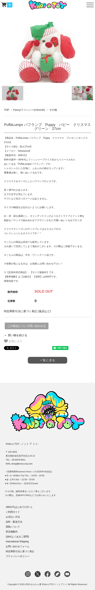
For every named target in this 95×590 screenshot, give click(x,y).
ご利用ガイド (13, 512)
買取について (13, 526)
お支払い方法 (13, 517)
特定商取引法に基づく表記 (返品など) (27, 311)
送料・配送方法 (14, 521)
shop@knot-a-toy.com (22, 464)
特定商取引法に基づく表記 (20, 551)
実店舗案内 (12, 531)
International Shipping (17, 541)
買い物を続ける (17, 335)
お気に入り (13, 341)
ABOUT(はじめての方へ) (19, 507)
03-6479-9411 (19, 460)
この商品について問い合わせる (26, 326)
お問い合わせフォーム (17, 546)
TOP (6, 109)
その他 (53, 109)
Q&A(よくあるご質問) (17, 536)
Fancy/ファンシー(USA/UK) (29, 109)
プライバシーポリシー (17, 556)
